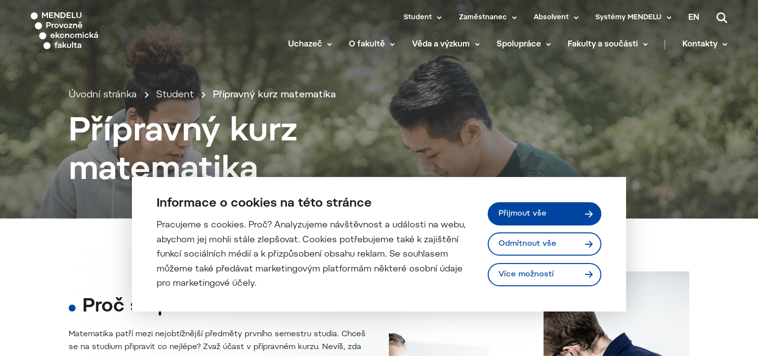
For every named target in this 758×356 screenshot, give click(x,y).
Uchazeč (305, 44)
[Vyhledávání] (721, 17)
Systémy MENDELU (628, 17)
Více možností (526, 274)
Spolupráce (519, 44)
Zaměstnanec (483, 17)
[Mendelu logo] (89, 30)
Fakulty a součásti (603, 44)
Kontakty (699, 44)
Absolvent (551, 17)
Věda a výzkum (441, 44)
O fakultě (367, 44)
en (693, 18)
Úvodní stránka (103, 95)
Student (418, 17)
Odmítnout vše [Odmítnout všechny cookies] (527, 244)
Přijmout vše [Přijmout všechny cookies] (523, 214)
